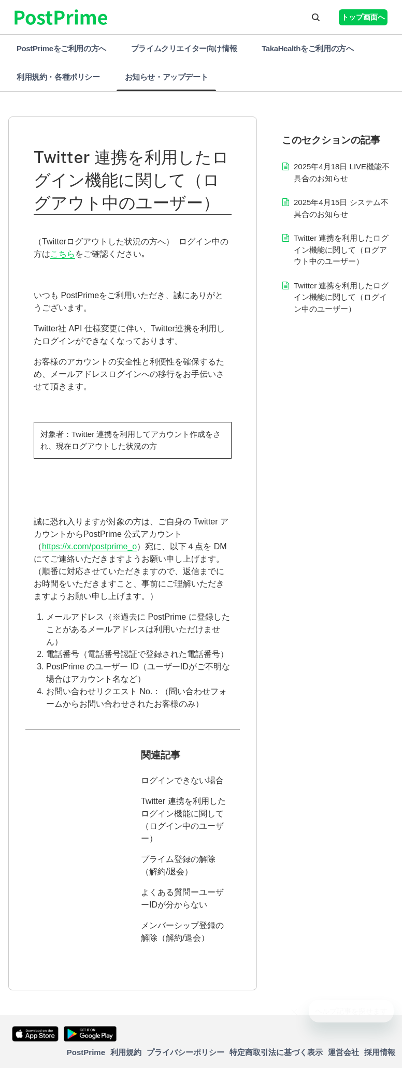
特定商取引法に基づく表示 (276, 1052)
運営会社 (343, 1052)
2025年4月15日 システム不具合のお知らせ (341, 208)
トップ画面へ (363, 17)
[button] (315, 17)
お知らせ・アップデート (166, 76)
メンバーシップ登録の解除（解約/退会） (182, 931)
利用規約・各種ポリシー (58, 76)
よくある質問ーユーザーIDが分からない (182, 898)
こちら (62, 254)
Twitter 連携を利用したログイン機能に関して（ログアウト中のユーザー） (341, 249)
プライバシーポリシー (185, 1052)
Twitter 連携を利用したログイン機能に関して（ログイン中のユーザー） (183, 820)
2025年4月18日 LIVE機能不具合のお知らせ (342, 172)
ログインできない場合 (182, 780)
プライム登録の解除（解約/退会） (178, 865)
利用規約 (125, 1052)
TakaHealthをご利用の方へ (307, 48)
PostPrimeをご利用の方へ (61, 48)
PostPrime (86, 1052)
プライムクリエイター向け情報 (184, 48)
